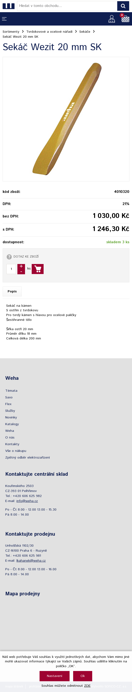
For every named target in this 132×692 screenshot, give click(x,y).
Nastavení (54, 676)
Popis (12, 291)
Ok (83, 676)
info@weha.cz (27, 501)
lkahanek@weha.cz (31, 560)
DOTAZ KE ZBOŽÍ (26, 256)
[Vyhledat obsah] (123, 6)
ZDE (87, 685)
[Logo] (10, 6)
